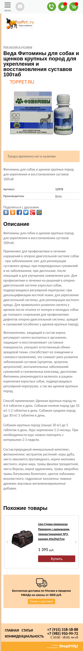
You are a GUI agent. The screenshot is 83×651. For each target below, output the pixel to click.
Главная (12, 630)
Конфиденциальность (24, 636)
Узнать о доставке (41, 601)
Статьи (27, 630)
